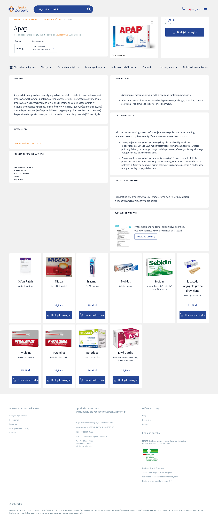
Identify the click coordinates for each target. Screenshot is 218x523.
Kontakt (12, 432)
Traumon (92, 281)
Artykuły (146, 424)
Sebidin (159, 281)
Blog (144, 415)
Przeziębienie (169, 67)
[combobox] (82, 9)
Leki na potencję (96, 67)
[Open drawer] (205, 9)
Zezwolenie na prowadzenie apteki (157, 472)
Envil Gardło (125, 353)
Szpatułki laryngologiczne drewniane (193, 286)
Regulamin (14, 420)
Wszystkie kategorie (23, 67)
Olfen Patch (25, 281)
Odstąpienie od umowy (19, 428)
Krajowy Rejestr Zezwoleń (153, 468)
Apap (69, 19)
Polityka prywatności (18, 415)
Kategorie (146, 420)
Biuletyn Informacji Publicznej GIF (157, 481)
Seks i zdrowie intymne (197, 67)
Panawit (148, 67)
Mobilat (126, 281)
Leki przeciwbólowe (52, 19)
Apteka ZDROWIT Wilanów (25, 19)
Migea (59, 281)
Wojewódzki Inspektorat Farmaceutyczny (160, 476)
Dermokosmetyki (68, 67)
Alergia (47, 67)
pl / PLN (194, 9)
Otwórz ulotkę (146, 237)
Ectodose (92, 353)
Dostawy (13, 424)
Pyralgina (25, 353)
